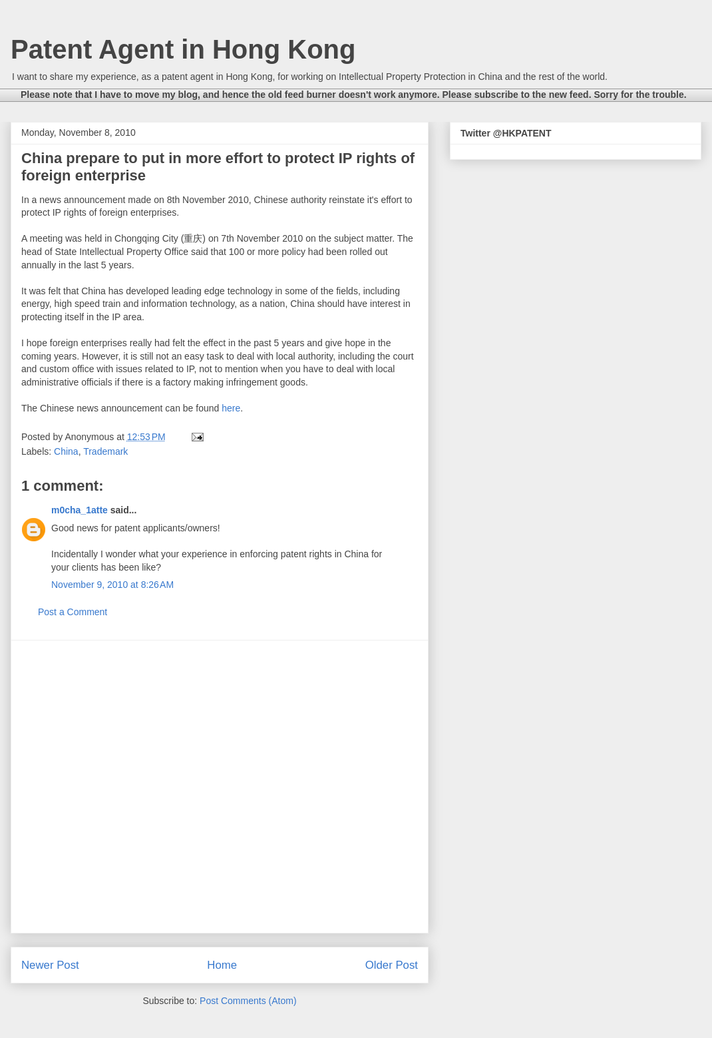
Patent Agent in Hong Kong (183, 49)
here (231, 408)
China (66, 451)
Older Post (391, 965)
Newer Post (50, 965)
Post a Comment (72, 612)
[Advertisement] (136, 786)
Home (222, 965)
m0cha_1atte (79, 510)
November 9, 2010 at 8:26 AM (112, 584)
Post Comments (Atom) (248, 1000)
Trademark (105, 451)
